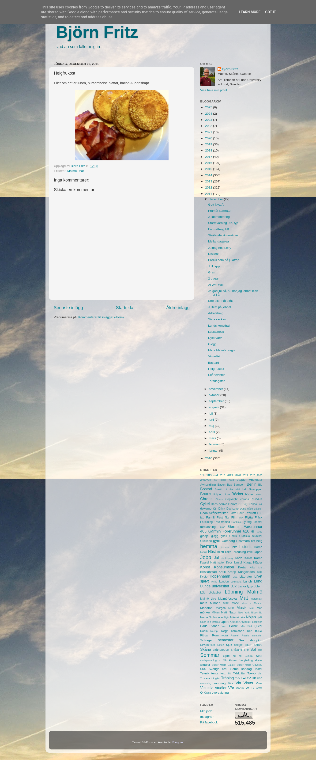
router (225, 635)
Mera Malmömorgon (222, 350)
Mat (81, 171)
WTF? (250, 688)
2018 (209, 150)
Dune (243, 508)
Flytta (249, 517)
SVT (225, 669)
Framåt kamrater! (220, 210)
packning (257, 621)
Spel (226, 656)
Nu (211, 617)
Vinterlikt (214, 356)
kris (260, 567)
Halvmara (243, 541)
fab (202, 517)
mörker (205, 612)
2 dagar (213, 278)
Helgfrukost (216, 369)
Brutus (205, 494)
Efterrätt (250, 513)
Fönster (257, 522)
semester (225, 640)
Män (259, 608)
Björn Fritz (97, 32)
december (216, 199)
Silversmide (207, 645)
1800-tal (212, 475)
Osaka (234, 622)
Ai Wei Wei (216, 285)
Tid (229, 673)
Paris (203, 626)
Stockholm (230, 660)
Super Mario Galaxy (223, 664)
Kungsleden (246, 572)
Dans (214, 504)
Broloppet (255, 489)
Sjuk (229, 645)
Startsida (124, 307)
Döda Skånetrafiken (214, 513)
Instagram (207, 716)
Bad (229, 484)
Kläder (257, 562)
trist (260, 673)
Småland (236, 649)
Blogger (177, 742)
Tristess (205, 678)
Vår (231, 688)
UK (254, 678)
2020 (209, 138)
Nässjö (234, 617)
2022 (209, 126)
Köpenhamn (220, 576)
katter (221, 562)
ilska (228, 552)
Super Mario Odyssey (249, 664)
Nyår (226, 617)
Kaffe (238, 558)
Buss (227, 494)
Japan (258, 552)
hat (253, 541)
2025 (209, 107)
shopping (255, 640)
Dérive (232, 504)
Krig (252, 567)
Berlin (251, 484)
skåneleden (221, 649)
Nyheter (218, 617)
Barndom (239, 484)
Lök (202, 592)
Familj (210, 517)
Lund (258, 581)
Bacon (221, 484)
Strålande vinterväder (223, 235)
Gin (253, 531)
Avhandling (208, 484)
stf (220, 660)
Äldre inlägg (178, 307)
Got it (270, 12)
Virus (259, 683)
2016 (209, 163)
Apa (231, 479)
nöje (242, 617)
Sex (241, 640)
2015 (209, 169)
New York (244, 612)
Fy (244, 522)
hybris (203, 552)
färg (249, 522)
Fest (220, 517)
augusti (214, 407)
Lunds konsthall (219, 325)
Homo (258, 547)
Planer (214, 626)
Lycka (242, 586)
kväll (259, 572)
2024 (209, 113)
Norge (204, 617)
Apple (241, 479)
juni (212, 419)
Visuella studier (213, 688)
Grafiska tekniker (250, 536)
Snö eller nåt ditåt (220, 300)
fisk (241, 517)
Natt (224, 612)
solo (260, 649)
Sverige (214, 669)
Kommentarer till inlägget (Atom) (101, 317)
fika (227, 517)
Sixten (220, 644)
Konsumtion (224, 567)
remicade (238, 631)
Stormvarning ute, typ (223, 223)
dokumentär (208, 508)
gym (216, 540)
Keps (229, 562)
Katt (213, 562)
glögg (214, 536)
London (224, 581)
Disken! (213, 254)
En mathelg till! (218, 229)
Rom (215, 635)
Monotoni (206, 608)
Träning (227, 678)
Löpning (234, 592)
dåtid (250, 508)
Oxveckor (245, 622)
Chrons (206, 499)
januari (214, 450)
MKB (226, 603)
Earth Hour (236, 513)
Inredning (239, 552)
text (223, 673)
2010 (209, 458)
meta (203, 603)
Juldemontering (219, 217)
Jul (216, 558)
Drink (221, 508)
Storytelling (246, 660)
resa (259, 630)
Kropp (232, 572)
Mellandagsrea (218, 241)
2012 (209, 187)
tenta (214, 673)
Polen (224, 626)
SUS (203, 669)
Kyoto (203, 576)
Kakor (248, 558)
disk (260, 504)
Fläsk (258, 517)
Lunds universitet (214, 586)
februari (215, 444)
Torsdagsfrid (217, 381)
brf (244, 489)
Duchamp (232, 508)
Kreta (242, 567)
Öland (207, 692)
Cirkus (219, 499)
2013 (209, 181)
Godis (233, 536)
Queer (258, 626)
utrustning (205, 683)
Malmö (72, 171)
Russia (245, 635)
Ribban (204, 635)
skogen (238, 645)
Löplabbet (215, 592)
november (216, 389)
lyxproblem (254, 586)
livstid (214, 581)
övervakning (220, 692)
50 (215, 479)
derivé (222, 504)
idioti (220, 552)
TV (249, 678)
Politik (233, 626)
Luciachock (216, 331)
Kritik (222, 572)
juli (211, 413)
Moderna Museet (251, 603)
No (260, 612)
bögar (249, 494)
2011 (209, 194)
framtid (225, 522)
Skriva (258, 645)
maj (212, 425)
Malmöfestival (227, 598)
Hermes (224, 547)
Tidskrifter (239, 673)
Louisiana (236, 581)
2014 (209, 175)
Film (234, 517)
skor (248, 645)
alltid (223, 479)
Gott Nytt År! (217, 204)
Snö (246, 649)
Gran (211, 272)
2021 (209, 132)
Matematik (256, 598)
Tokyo (251, 673)
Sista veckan (217, 319)
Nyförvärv (215, 338)
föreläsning (208, 527)
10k (202, 475)
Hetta (233, 547)
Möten (216, 612)
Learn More (249, 12)
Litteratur (246, 576)
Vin (238, 683)
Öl (201, 692)
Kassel (204, 562)
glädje (204, 536)
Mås (251, 608)
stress (258, 660)
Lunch (247, 581)
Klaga (248, 562)
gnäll (224, 536)
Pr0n (242, 626)
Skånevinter (216, 375)
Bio (260, 484)
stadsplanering (208, 660)
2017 (209, 157)
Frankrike (236, 522)
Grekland (206, 541)
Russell (235, 635)
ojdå (259, 617)
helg (259, 541)
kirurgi (238, 562)
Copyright (231, 499)
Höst (212, 551)
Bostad (206, 489)
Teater (258, 669)
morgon (221, 608)
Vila (230, 683)
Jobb (205, 557)
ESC (259, 513)
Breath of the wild (227, 489)
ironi (249, 552)
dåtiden (258, 508)
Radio (204, 631)
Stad (259, 656)
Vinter (248, 683)
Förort (221, 527)
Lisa (235, 576)
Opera (225, 622)
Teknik (204, 673)
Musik (241, 607)
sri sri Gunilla (243, 655)
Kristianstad (208, 572)
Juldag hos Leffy (219, 248)
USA (259, 678)
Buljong (217, 494)
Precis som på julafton (223, 260)
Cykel (205, 504)
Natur (232, 612)
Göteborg (228, 541)
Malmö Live (208, 598)
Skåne (205, 649)
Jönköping (227, 558)
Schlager (206, 640)
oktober (214, 395)
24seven (205, 479)
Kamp (258, 558)
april (212, 432)
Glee (259, 531)
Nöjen (251, 617)
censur (258, 494)
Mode (235, 603)
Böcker (237, 494)
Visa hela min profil (213, 90)
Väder (240, 688)
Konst (205, 567)
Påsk (249, 626)
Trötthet (240, 678)
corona (244, 499)
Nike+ (254, 612)
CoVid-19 (257, 499)
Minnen (215, 603)
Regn (224, 631)
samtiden (257, 635)
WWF (259, 688)
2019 (209, 144)
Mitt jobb (206, 711)
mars (213, 438)
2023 (209, 119)
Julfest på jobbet (219, 307)
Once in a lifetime (210, 621)
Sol (253, 649)
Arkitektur (255, 479)
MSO (231, 608)
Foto (217, 522)
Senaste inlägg (68, 307)
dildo (254, 504)
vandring (220, 683)
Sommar (209, 655)
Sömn (234, 669)
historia (245, 546)
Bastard (213, 362)
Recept (214, 631)
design (244, 504)
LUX (233, 586)
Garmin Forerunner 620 (228, 531)
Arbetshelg (215, 313)
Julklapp (214, 266)
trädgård (215, 678)
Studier (205, 664)
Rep (249, 631)
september (217, 401)
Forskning (206, 522)
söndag (246, 669)
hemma (208, 546)
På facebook (209, 722)
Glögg (212, 344)
